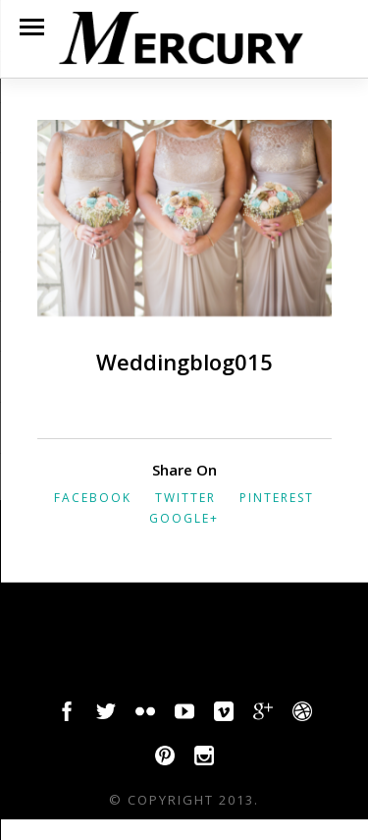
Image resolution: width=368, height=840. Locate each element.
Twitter (185, 497)
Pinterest (276, 497)
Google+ (184, 518)
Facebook (92, 497)
